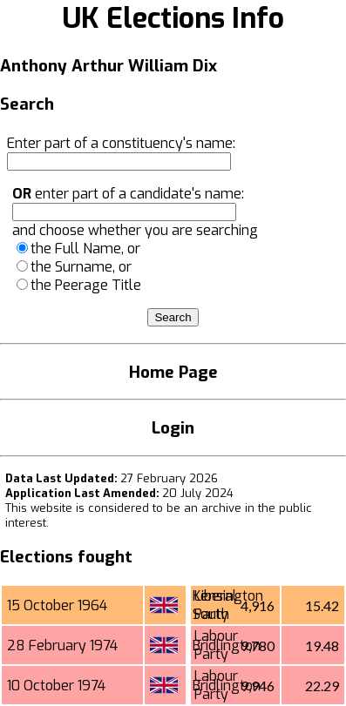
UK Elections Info (173, 18)
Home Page (173, 372)
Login (173, 428)
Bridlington (227, 645)
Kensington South (228, 605)
